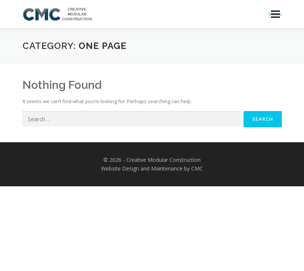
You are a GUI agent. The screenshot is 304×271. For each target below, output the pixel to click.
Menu (275, 14)
